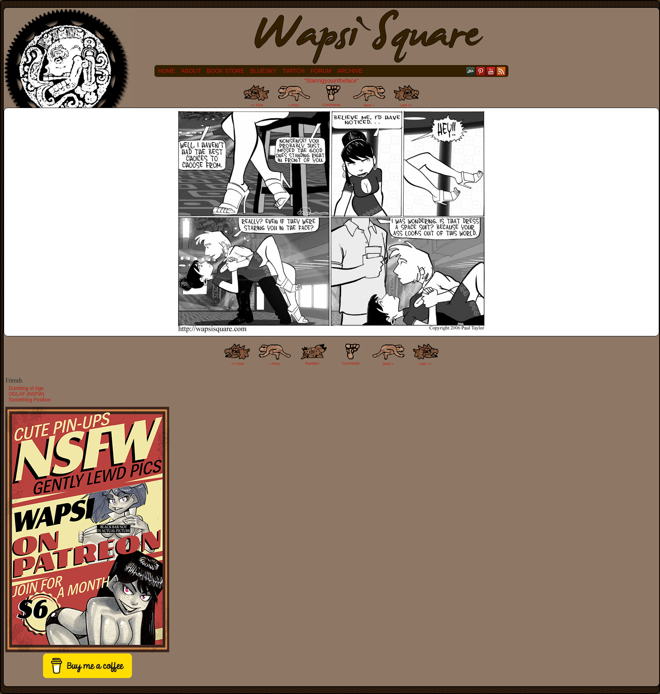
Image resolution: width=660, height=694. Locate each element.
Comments (331, 96)
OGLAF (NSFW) (26, 394)
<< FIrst (237, 364)
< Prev (293, 105)
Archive (350, 71)
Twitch (293, 71)
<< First (257, 105)
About (191, 71)
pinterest (481, 71)
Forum (321, 71)
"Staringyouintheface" (331, 80)
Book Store (225, 71)
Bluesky (263, 71)
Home (166, 71)
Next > (369, 105)
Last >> (406, 105)
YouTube (491, 71)
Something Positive (30, 400)
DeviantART (470, 71)
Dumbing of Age (26, 388)
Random (312, 363)
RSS (501, 71)
